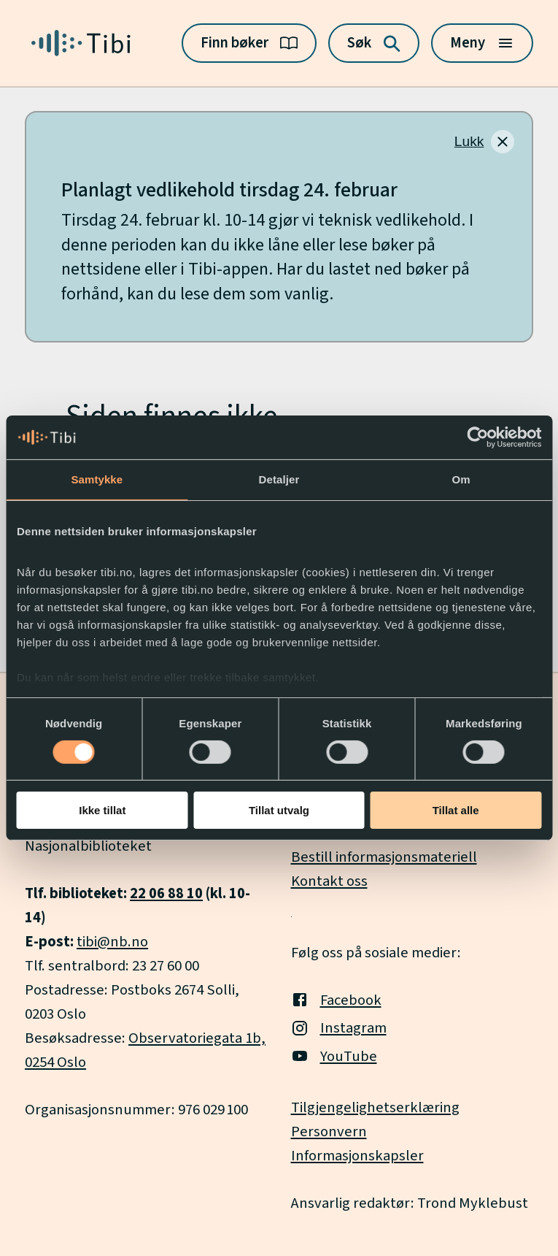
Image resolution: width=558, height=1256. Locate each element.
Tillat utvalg (279, 810)
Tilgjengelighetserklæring (375, 1107)
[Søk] (373, 43)
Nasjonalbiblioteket (88, 846)
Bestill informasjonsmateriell (384, 857)
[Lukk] (484, 141)
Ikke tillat (102, 810)
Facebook (336, 1000)
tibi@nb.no (112, 941)
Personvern (329, 1131)
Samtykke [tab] (97, 479)
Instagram (339, 1027)
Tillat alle (456, 810)
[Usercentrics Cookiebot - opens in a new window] (477, 437)
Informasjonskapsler (357, 1155)
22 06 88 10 (166, 893)
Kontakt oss (329, 881)
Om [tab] (461, 479)
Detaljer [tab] (279, 479)
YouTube (334, 1056)
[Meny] (482, 43)
